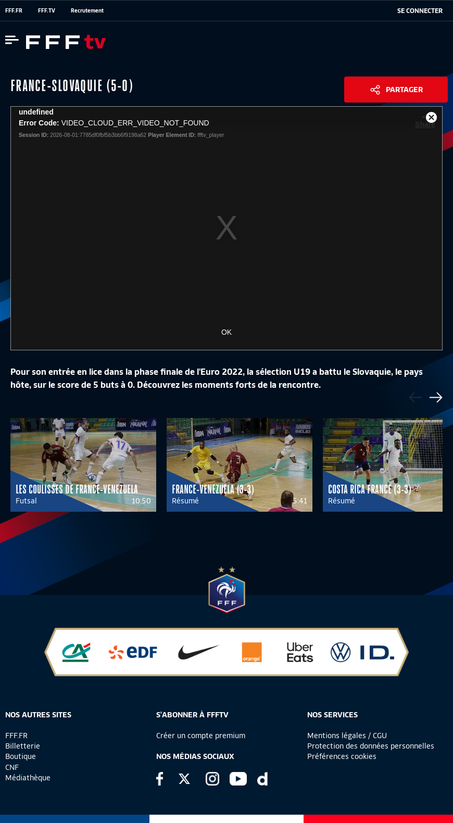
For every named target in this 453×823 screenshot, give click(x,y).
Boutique (20, 756)
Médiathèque (28, 778)
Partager (404, 89)
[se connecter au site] (420, 11)
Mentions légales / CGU (347, 735)
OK (226, 332)
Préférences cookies (341, 756)
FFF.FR (13, 10)
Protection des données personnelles (370, 746)
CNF (12, 767)
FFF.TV (46, 10)
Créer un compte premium (200, 735)
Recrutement (87, 10)
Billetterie (22, 746)
